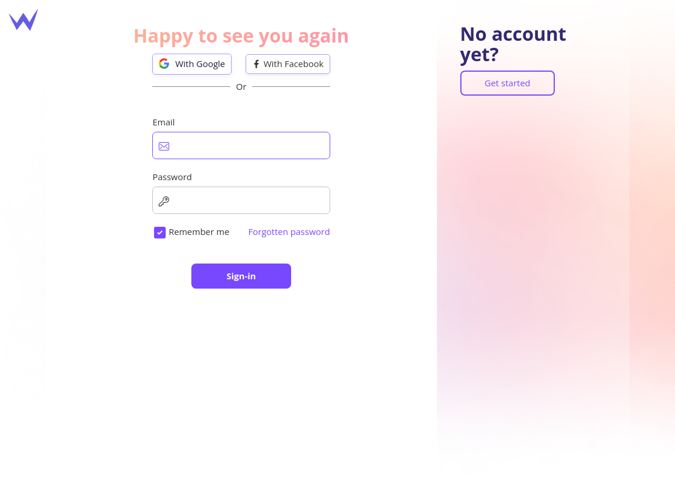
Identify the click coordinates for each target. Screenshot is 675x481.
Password (172, 176)
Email (163, 122)
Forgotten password (289, 231)
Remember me (199, 231)
